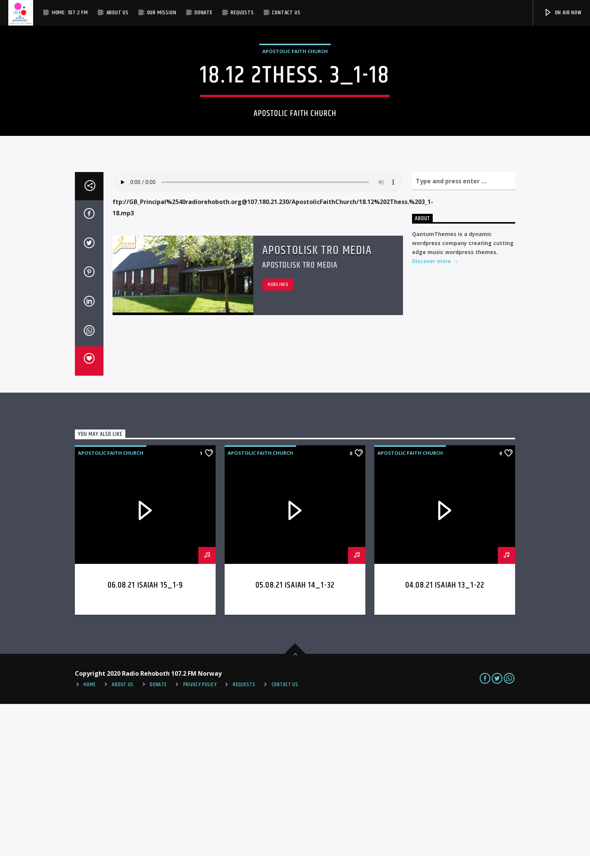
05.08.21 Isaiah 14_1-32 (295, 737)
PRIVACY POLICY (200, 837)
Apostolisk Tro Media (317, 402)
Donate (204, 12)
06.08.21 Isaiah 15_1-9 (145, 737)
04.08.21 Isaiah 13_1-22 (444, 737)
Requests (242, 12)
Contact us (286, 12)
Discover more (435, 414)
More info (278, 436)
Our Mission (161, 12)
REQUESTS (244, 837)
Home (90, 837)
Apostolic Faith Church (295, 127)
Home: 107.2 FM (70, 12)
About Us (117, 12)
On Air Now (563, 12)
